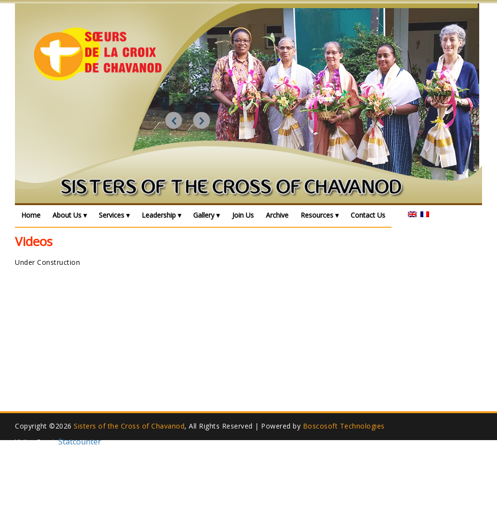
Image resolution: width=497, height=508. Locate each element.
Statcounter (79, 441)
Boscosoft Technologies (344, 425)
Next (201, 120)
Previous (173, 120)
